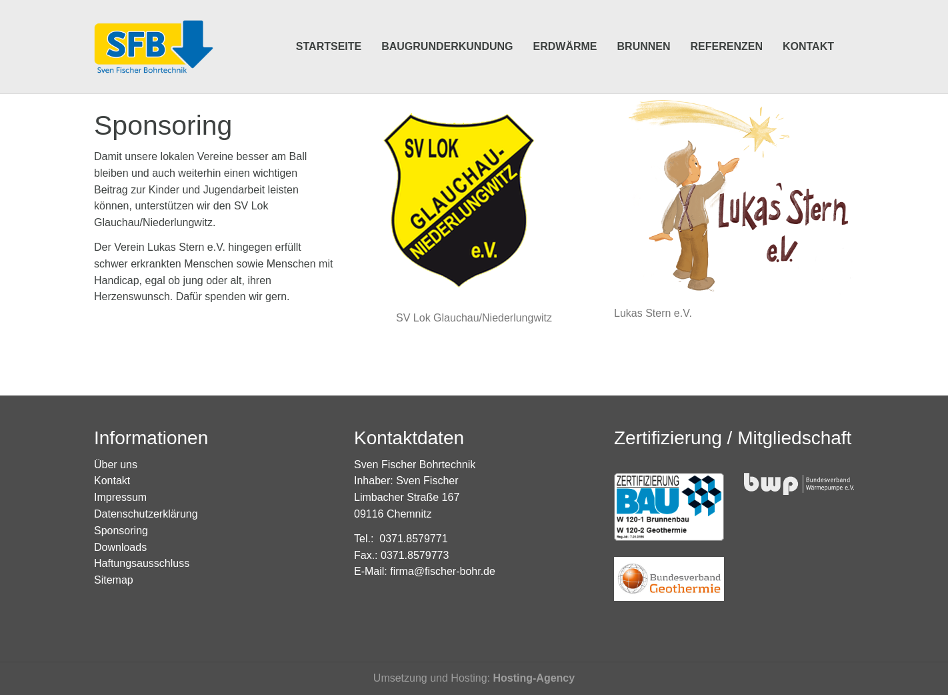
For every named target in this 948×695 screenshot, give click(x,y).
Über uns (115, 464)
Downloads (120, 547)
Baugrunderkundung (447, 26)
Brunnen (644, 26)
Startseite (328, 26)
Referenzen (727, 26)
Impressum (120, 497)
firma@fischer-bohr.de (442, 571)
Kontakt (808, 26)
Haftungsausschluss (141, 563)
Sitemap (113, 580)
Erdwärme (565, 26)
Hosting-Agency (534, 678)
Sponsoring (121, 530)
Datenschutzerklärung (146, 514)
